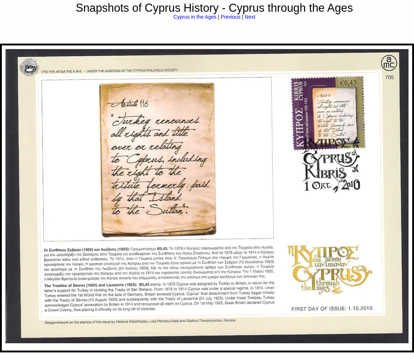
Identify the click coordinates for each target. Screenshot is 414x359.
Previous (230, 17)
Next (250, 17)
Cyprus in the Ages (195, 17)
